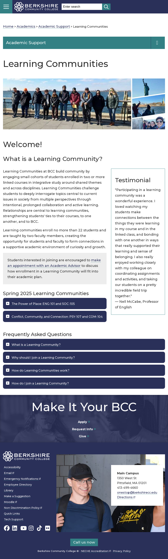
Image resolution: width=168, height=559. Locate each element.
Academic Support (54, 26)
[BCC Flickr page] (47, 528)
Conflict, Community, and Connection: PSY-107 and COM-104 (57, 316)
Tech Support (13, 519)
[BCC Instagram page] (31, 528)
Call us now (84, 542)
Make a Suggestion (17, 496)
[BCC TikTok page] (39, 528)
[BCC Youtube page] (23, 528)
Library (8, 490)
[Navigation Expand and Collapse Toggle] (158, 43)
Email (9, 473)
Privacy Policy (122, 550)
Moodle (10, 502)
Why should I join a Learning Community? (43, 357)
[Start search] (106, 7)
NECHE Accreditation (96, 550)
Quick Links (12, 513)
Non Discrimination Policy (23, 507)
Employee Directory (18, 484)
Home (8, 26)
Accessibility (12, 467)
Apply (82, 422)
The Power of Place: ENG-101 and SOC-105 (43, 304)
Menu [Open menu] (6, 6)
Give (82, 436)
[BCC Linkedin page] (14, 528)
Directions (126, 497)
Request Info (82, 429)
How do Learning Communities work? (40, 370)
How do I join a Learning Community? (40, 383)
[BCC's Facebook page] (7, 528)
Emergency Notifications (22, 479)
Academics (26, 26)
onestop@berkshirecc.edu (137, 492)
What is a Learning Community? (36, 345)
